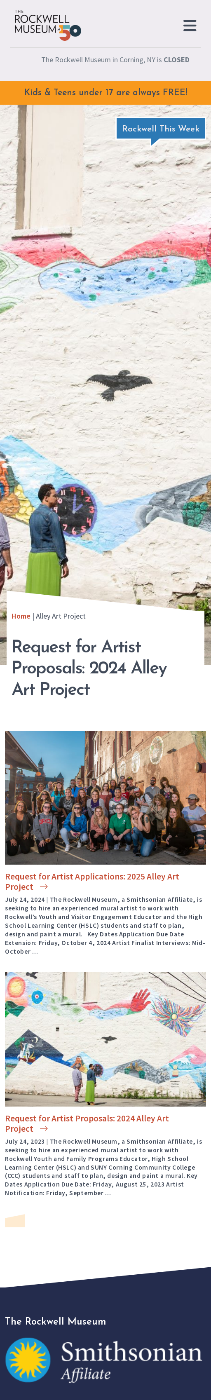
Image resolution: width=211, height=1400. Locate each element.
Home (21, 616)
